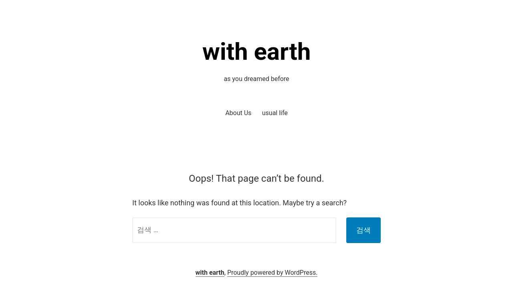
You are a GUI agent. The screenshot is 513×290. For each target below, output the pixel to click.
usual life (275, 113)
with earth (256, 51)
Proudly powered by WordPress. (272, 272)
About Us (238, 113)
